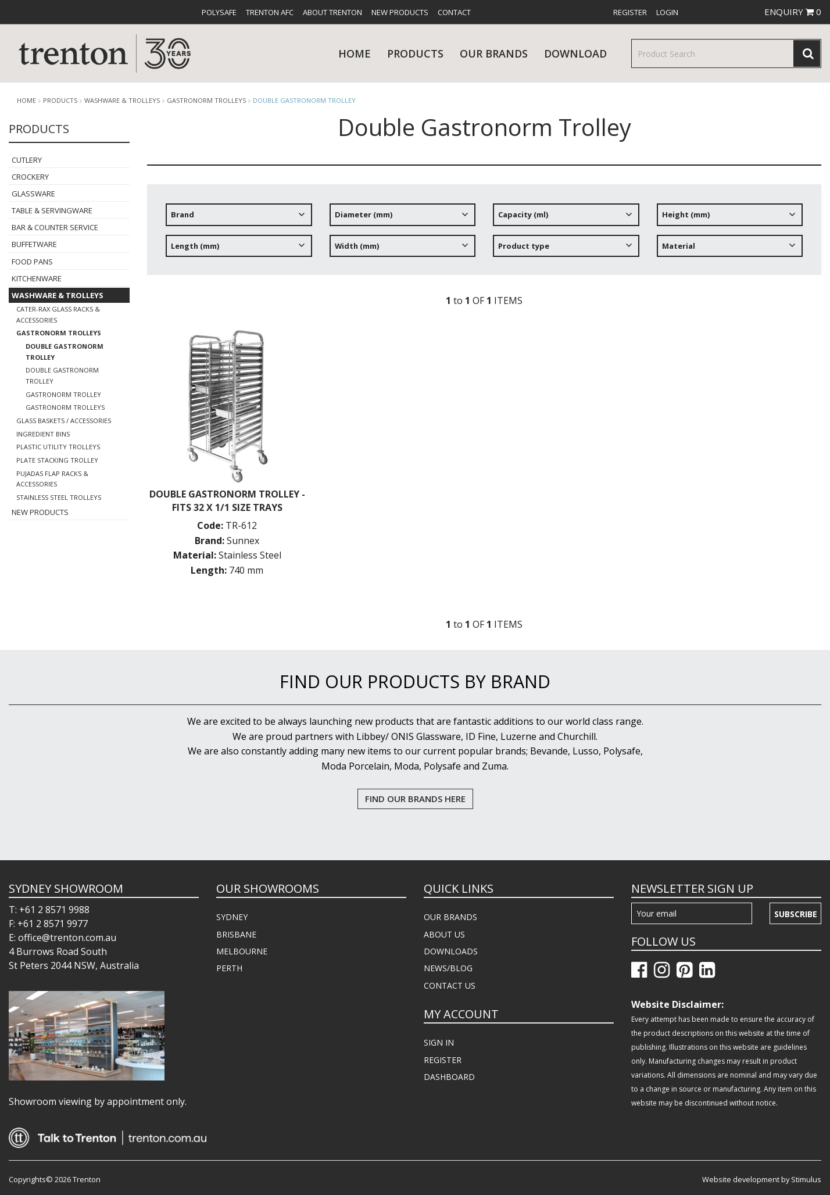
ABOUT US (444, 934)
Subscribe (795, 913)
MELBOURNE (241, 951)
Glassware (33, 193)
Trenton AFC (270, 12)
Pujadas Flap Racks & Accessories (52, 479)
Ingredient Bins (43, 434)
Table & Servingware (52, 210)
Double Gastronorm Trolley (304, 100)
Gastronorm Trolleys (206, 100)
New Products (399, 12)
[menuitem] (219, 12)
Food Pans (32, 261)
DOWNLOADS (451, 951)
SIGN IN (439, 1042)
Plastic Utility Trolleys (58, 446)
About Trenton (332, 12)
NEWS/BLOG (448, 968)
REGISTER (442, 1059)
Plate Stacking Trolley (57, 460)
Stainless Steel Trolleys (58, 497)
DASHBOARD (449, 1076)
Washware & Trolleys (122, 100)
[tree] (484, 234)
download (575, 53)
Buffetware (34, 244)
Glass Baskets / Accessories (63, 420)
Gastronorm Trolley (63, 394)
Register (630, 12)
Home (354, 53)
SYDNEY (232, 916)
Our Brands (494, 53)
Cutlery (27, 160)
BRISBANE (236, 934)
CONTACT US (449, 985)
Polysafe (219, 12)
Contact (454, 12)
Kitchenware (37, 278)
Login (667, 12)
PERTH (229, 968)
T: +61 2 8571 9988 (49, 909)
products (415, 53)
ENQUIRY (792, 11)
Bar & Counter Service (55, 227)
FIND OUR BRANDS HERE (415, 798)
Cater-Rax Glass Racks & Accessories (58, 314)
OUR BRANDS (450, 916)
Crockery (30, 176)
